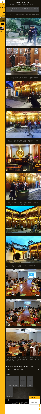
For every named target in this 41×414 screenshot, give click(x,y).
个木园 (24, 366)
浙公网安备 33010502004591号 (24, 403)
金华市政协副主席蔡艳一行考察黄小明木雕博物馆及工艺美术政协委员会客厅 (10, 385)
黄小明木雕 (27, 366)
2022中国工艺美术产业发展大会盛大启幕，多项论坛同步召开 (10, 396)
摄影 (15, 366)
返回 (38, 369)
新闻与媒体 (2, 19)
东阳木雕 (31, 366)
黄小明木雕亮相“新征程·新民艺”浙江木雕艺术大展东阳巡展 (23, 385)
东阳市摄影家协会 (19, 366)
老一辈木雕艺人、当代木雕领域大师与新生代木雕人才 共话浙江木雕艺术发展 (30, 385)
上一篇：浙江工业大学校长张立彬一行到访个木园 (16, 369)
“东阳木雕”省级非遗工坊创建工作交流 (16, 385)
